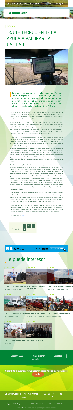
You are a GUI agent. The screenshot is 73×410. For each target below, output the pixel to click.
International (36, 359)
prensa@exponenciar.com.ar (46, 408)
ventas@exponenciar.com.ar (27, 408)
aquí (23, 215)
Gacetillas (58, 356)
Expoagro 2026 (17, 356)
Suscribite (38, 374)
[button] (24, 226)
